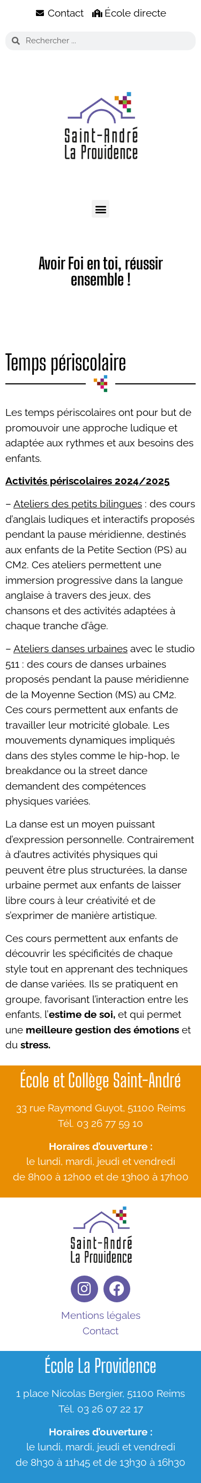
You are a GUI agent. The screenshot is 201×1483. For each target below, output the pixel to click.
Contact (100, 1331)
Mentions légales (100, 1315)
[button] (100, 209)
